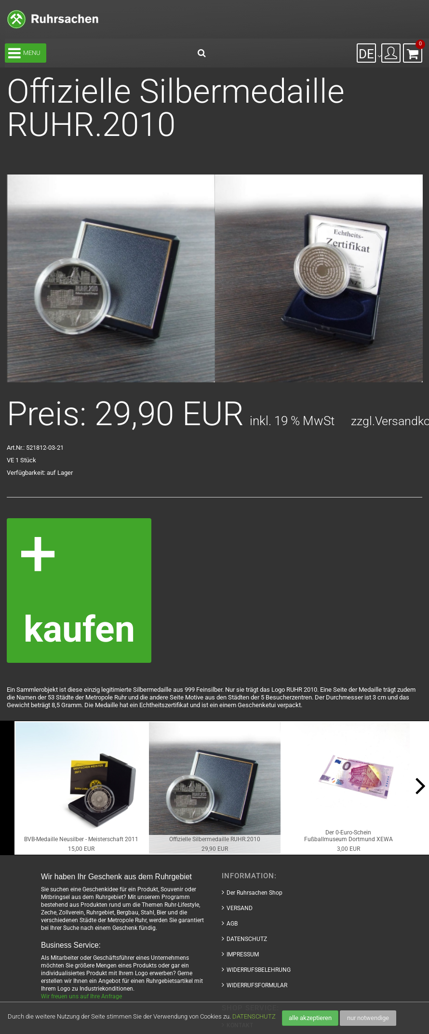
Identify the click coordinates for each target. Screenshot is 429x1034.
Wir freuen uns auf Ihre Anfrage (81, 996)
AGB (232, 923)
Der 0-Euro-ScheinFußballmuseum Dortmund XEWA (348, 836)
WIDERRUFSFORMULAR (257, 985)
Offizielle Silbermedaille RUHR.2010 (214, 839)
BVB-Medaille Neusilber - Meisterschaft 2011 (81, 839)
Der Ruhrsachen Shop (254, 892)
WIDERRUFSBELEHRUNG (259, 970)
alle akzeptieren (310, 1017)
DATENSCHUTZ (254, 1016)
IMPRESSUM (243, 954)
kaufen (79, 628)
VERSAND (240, 908)
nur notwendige (368, 1017)
